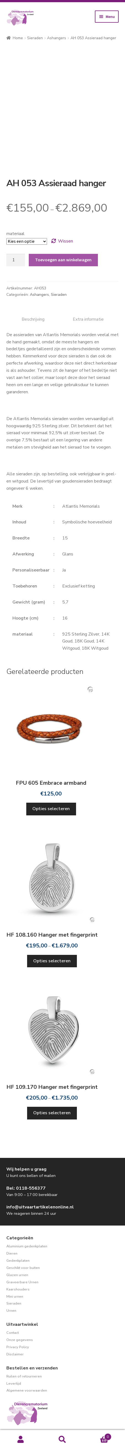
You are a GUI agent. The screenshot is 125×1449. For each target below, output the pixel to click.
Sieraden (35, 38)
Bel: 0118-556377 (26, 1188)
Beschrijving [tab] (33, 319)
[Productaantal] (15, 260)
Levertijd (13, 1383)
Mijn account (21, 1439)
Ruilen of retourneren (24, 1376)
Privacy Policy (17, 1347)
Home (18, 38)
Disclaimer (15, 1354)
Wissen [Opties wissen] (65, 241)
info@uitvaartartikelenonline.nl (40, 1207)
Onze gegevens (19, 1339)
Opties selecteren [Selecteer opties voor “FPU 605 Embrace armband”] (51, 809)
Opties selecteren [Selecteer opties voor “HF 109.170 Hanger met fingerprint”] (52, 1113)
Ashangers (56, 38)
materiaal (15, 234)
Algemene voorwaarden (26, 1390)
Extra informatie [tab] (88, 319)
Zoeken (63, 1439)
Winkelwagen (97, 1435)
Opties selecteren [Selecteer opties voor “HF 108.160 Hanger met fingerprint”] (52, 961)
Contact (12, 1332)
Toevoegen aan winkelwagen (63, 259)
